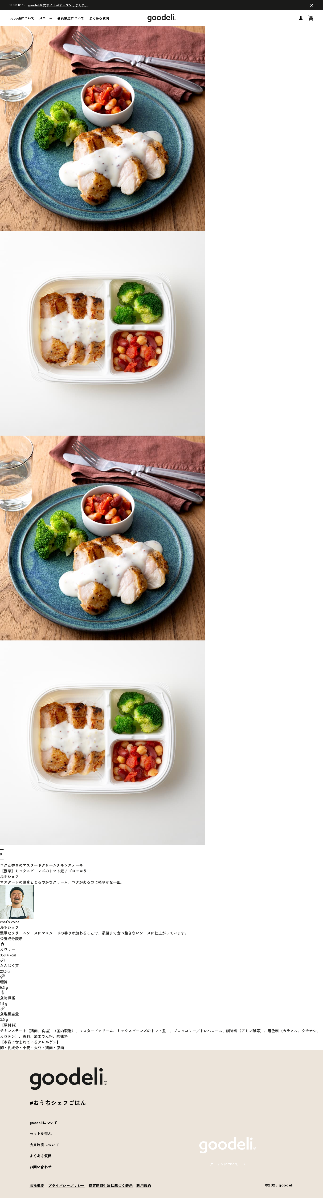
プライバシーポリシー (66, 1185)
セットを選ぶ (41, 1133)
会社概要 (37, 1185)
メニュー (46, 18)
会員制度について (70, 18)
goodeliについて (21, 18)
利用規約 (143, 1185)
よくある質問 (99, 18)
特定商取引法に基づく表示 (111, 1185)
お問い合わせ (41, 1166)
